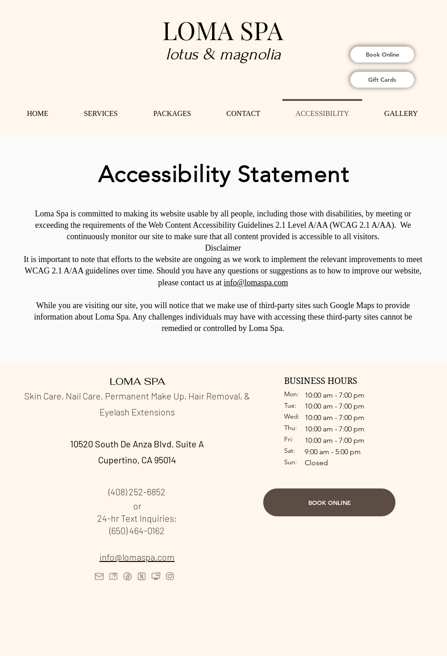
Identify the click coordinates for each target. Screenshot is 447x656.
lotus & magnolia (223, 54)
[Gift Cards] (382, 80)
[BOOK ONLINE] (329, 502)
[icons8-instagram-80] (170, 576)
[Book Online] (382, 55)
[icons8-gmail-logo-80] (99, 576)
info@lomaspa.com (137, 556)
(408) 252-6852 (137, 491)
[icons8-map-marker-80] (113, 576)
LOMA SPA (222, 30)
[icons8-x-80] (141, 576)
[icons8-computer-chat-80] (156, 576)
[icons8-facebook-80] (127, 576)
